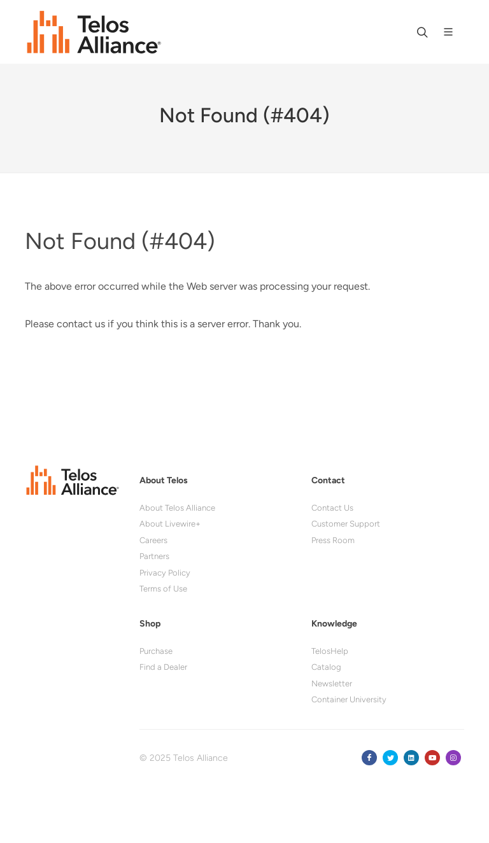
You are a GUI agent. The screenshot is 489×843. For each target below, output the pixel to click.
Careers (153, 540)
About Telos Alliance (177, 508)
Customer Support (345, 523)
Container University (348, 699)
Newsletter (331, 683)
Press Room (333, 540)
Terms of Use (163, 588)
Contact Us (332, 508)
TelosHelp (329, 651)
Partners (154, 556)
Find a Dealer (163, 667)
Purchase (156, 651)
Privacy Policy (164, 572)
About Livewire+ (170, 523)
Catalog (326, 667)
